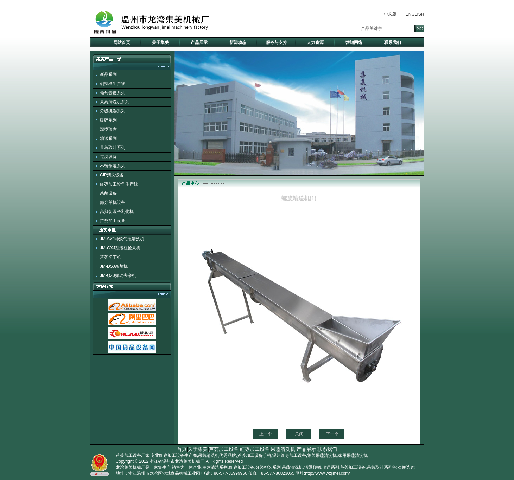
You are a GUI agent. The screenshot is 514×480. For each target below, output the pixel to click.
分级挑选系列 (112, 111)
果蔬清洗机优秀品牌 (217, 455)
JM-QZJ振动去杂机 (118, 275)
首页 (182, 449)
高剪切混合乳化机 (117, 211)
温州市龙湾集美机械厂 (183, 461)
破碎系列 (108, 120)
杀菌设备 (108, 193)
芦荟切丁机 (110, 257)
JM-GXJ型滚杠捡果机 (120, 248)
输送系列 (108, 138)
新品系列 (108, 74)
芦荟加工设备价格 (254, 455)
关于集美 (160, 42)
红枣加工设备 (254, 449)
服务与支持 (276, 42)
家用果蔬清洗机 (353, 455)
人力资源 (315, 42)
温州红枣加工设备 (289, 455)
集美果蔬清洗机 (322, 455)
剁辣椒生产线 (112, 83)
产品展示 (199, 42)
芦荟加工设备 (112, 220)
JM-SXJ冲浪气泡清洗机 (122, 238)
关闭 (299, 434)
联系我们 (392, 42)
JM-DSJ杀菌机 (114, 266)
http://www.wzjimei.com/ (327, 473)
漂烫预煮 (108, 129)
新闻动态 (237, 42)
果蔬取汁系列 (112, 147)
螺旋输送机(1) (299, 198)
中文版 (390, 14)
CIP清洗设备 (112, 175)
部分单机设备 (112, 202)
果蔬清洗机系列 (114, 101)
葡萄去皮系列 (112, 92)
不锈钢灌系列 (112, 165)
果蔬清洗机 (283, 449)
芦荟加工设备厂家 (133, 455)
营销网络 (353, 42)
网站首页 (121, 42)
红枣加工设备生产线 (119, 184)
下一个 (332, 434)
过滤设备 (108, 156)
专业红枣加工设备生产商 (174, 455)
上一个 (265, 434)
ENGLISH (415, 14)
